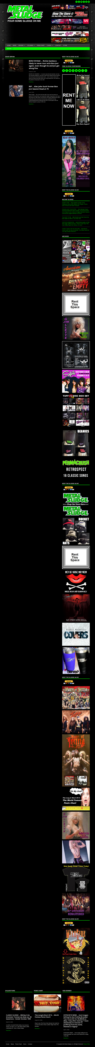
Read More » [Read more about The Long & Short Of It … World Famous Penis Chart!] (37, 1028)
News (14, 45)
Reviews (21, 45)
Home (9, 45)
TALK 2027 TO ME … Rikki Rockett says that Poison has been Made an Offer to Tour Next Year (75, 217)
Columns (31, 45)
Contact (58, 45)
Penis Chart (41, 45)
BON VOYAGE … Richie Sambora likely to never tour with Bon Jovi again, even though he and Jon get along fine (44, 64)
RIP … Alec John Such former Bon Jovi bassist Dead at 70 (43, 87)
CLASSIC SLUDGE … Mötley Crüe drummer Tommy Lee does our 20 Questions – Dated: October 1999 (18, 1017)
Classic (50, 45)
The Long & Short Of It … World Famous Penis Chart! (47, 1016)
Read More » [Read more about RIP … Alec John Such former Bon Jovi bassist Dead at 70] (31, 104)
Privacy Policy (86, 1044)
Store (65, 45)
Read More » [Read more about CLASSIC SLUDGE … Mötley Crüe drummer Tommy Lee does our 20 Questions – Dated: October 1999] (8, 1030)
